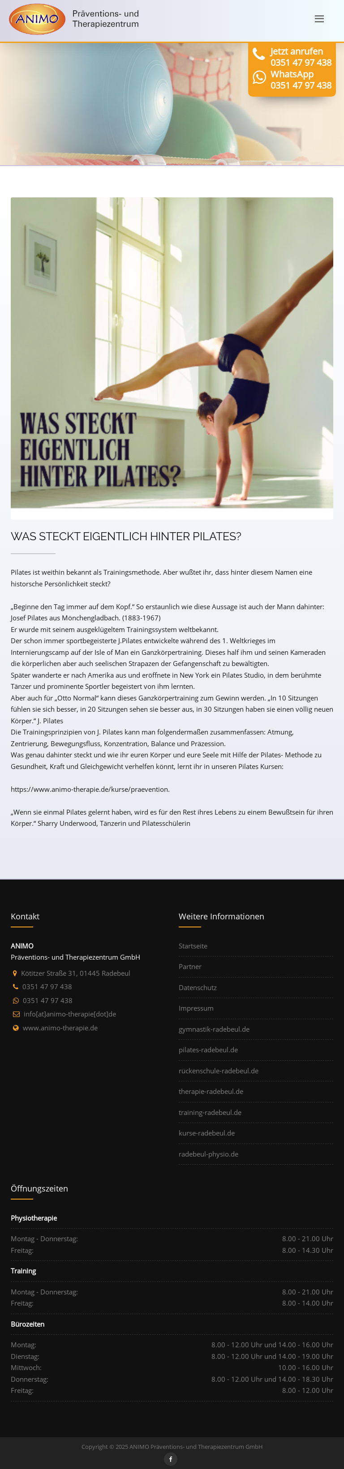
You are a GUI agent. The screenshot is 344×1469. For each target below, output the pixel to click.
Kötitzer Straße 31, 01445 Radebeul (75, 973)
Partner (190, 966)
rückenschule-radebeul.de (218, 1070)
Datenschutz (198, 987)
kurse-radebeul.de (207, 1132)
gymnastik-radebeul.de (214, 1029)
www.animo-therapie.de (60, 1027)
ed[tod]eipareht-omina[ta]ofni (70, 1013)
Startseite (193, 945)
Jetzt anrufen (297, 51)
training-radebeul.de (210, 1112)
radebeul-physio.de (208, 1153)
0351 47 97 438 (301, 62)
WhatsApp (292, 74)
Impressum (196, 1008)
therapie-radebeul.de (211, 1091)
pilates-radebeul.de (208, 1049)
